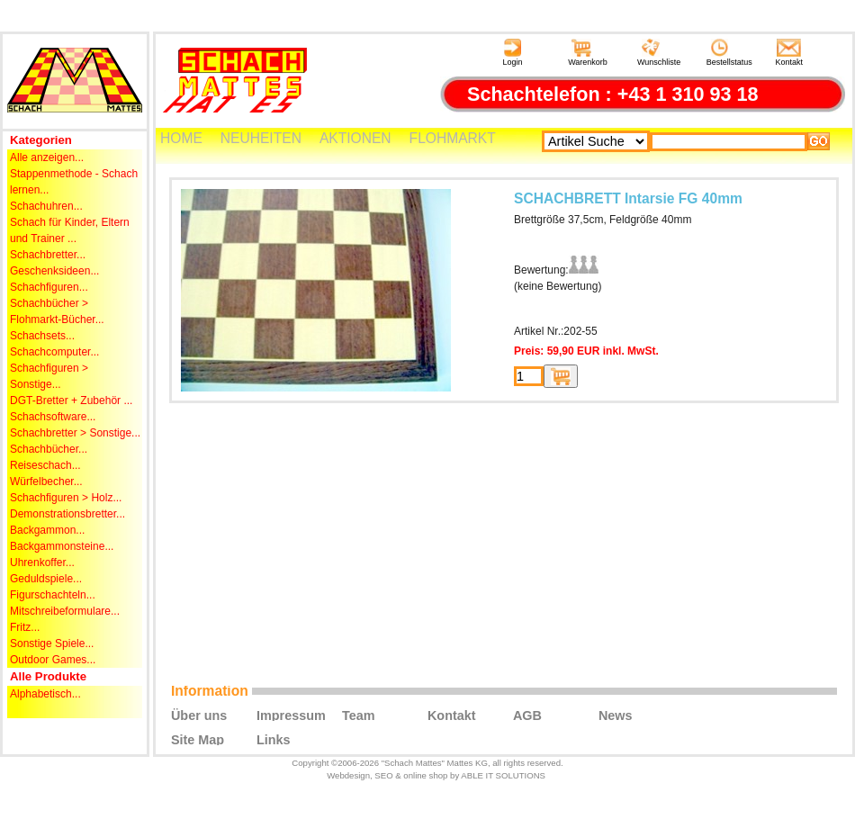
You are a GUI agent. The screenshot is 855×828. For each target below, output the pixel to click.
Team (358, 714)
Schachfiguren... (49, 287)
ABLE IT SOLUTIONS (503, 775)
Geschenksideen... (54, 271)
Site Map (197, 739)
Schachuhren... (46, 206)
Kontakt (790, 53)
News (615, 714)
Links (273, 739)
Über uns (199, 714)
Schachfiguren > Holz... (66, 497)
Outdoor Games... (52, 659)
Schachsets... (42, 335)
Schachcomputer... (54, 352)
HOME (181, 138)
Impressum (291, 714)
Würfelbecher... (46, 481)
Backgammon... (47, 530)
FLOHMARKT (453, 138)
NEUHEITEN (261, 138)
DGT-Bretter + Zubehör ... (71, 400)
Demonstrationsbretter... (67, 514)
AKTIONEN (356, 138)
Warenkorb (588, 53)
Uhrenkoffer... (42, 562)
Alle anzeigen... (47, 157)
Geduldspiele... (46, 578)
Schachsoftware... (52, 416)
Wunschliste (658, 53)
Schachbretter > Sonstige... (75, 433)
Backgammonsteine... (61, 546)
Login (512, 53)
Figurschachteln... (52, 595)
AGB (527, 714)
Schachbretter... (48, 254)
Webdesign (348, 775)
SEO (383, 775)
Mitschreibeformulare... (65, 611)
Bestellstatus (729, 53)
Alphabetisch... (45, 694)
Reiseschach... (45, 465)
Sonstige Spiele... (52, 643)
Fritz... (25, 627)
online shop (425, 775)
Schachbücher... (48, 449)
